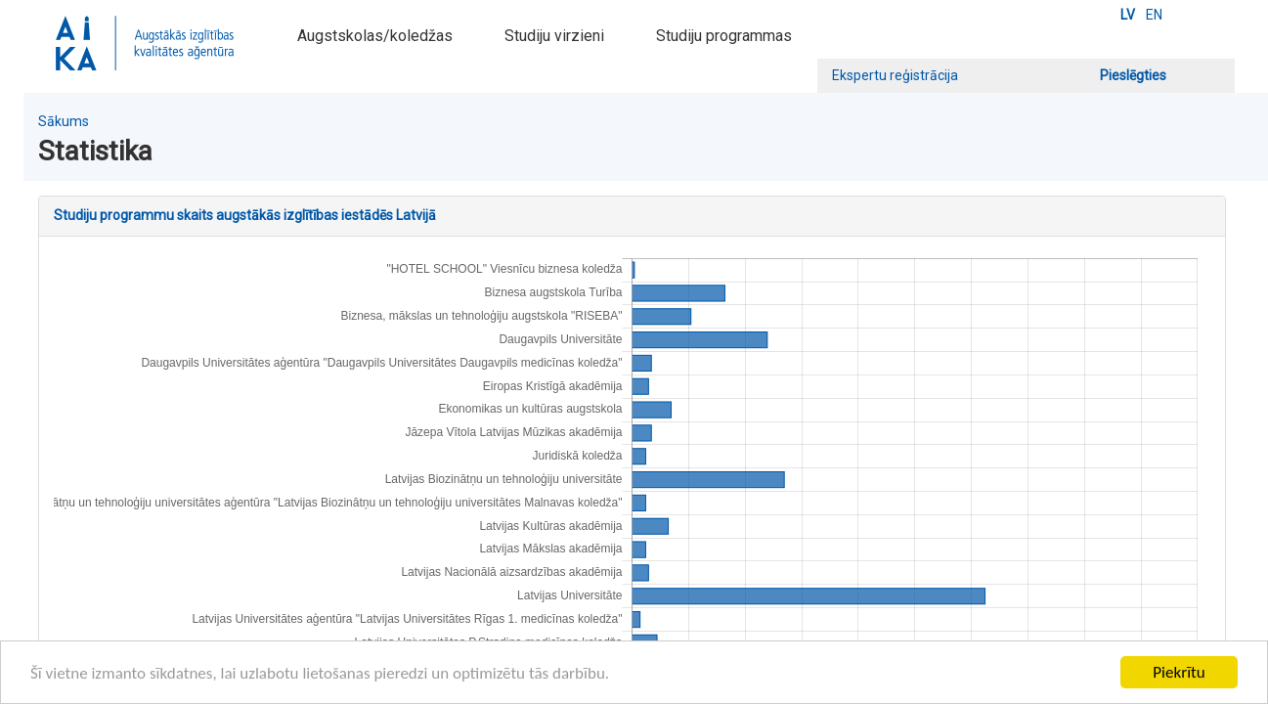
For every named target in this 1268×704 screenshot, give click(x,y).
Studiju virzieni (554, 35)
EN (1154, 14)
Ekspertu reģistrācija (895, 75)
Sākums (63, 121)
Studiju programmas (724, 35)
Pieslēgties (1133, 75)
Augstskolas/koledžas (375, 35)
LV (1127, 14)
